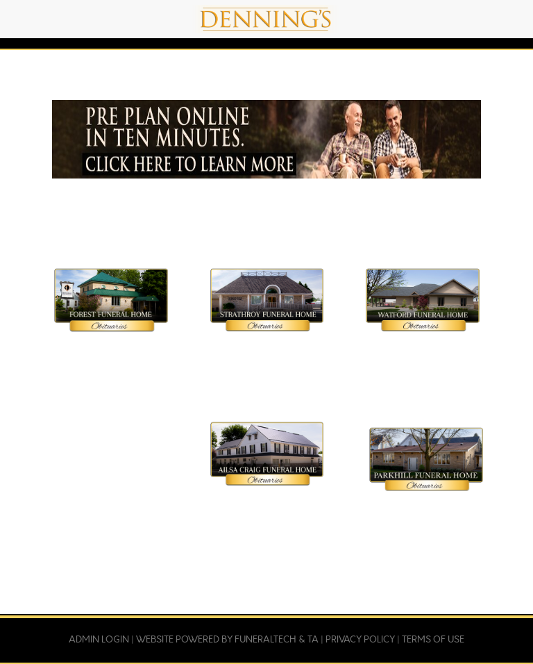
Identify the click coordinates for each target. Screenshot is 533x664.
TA (313, 639)
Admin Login (99, 639)
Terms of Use (433, 639)
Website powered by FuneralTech (216, 639)
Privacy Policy (360, 639)
